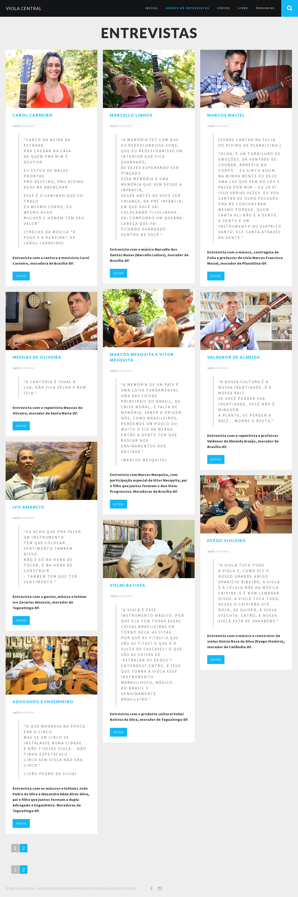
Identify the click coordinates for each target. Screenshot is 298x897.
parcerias (265, 8)
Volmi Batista (128, 585)
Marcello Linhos (131, 115)
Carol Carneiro (33, 115)
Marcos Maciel (226, 115)
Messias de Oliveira (37, 357)
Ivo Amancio (28, 507)
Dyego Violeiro (226, 540)
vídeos (223, 8)
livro (243, 8)
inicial (151, 8)
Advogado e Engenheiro (43, 701)
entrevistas (27, 126)
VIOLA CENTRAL (24, 8)
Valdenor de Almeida (233, 357)
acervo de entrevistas (187, 8)
